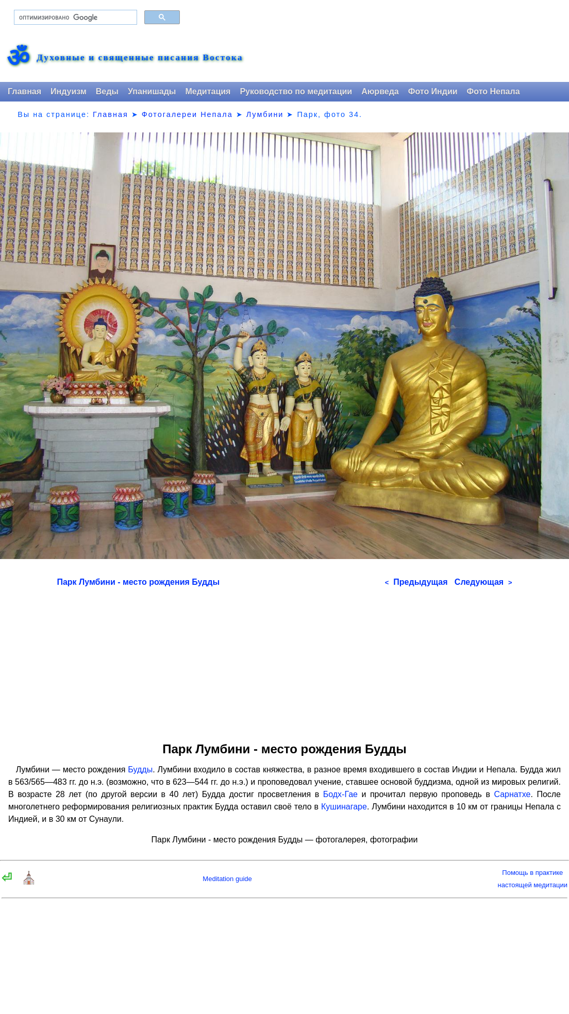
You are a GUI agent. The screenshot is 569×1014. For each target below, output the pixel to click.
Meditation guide (227, 879)
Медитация (207, 91)
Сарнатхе (512, 794)
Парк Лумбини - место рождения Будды (138, 582)
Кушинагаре (344, 806)
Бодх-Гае (340, 794)
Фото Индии (433, 91)
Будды (140, 769)
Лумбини (265, 114)
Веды (107, 91)
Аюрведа (380, 91)
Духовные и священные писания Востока (140, 58)
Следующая (483, 582)
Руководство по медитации (296, 91)
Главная (24, 91)
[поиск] (74, 17)
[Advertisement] (284, 661)
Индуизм (69, 91)
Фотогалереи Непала (187, 114)
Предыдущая (416, 582)
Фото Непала (493, 91)
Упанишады (152, 91)
